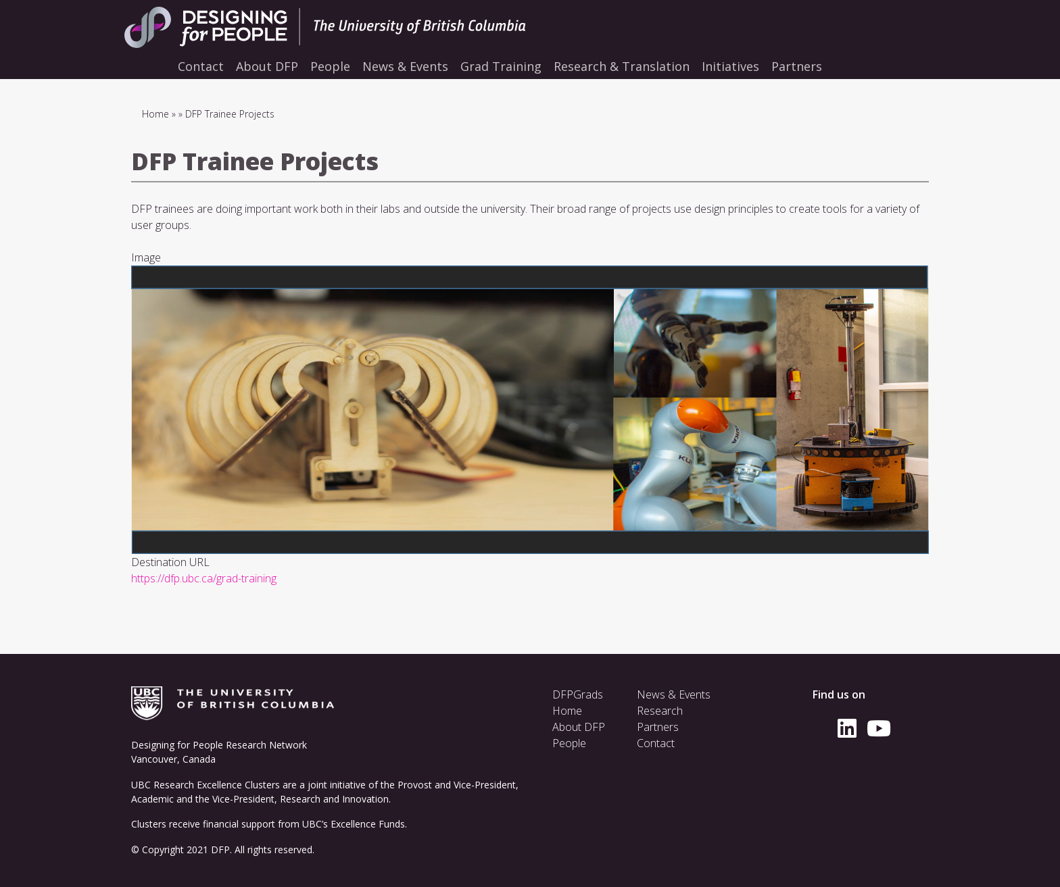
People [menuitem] (330, 66)
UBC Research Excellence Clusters (205, 784)
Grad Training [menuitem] (500, 66)
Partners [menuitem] (796, 66)
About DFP (578, 726)
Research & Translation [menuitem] (622, 66)
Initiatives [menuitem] (730, 66)
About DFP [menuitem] (267, 66)
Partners (658, 726)
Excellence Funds (368, 823)
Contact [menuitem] (201, 66)
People (569, 743)
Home (155, 113)
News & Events (673, 694)
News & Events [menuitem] (405, 66)
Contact (656, 743)
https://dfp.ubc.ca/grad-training (203, 578)
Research (660, 710)
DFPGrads (577, 694)
